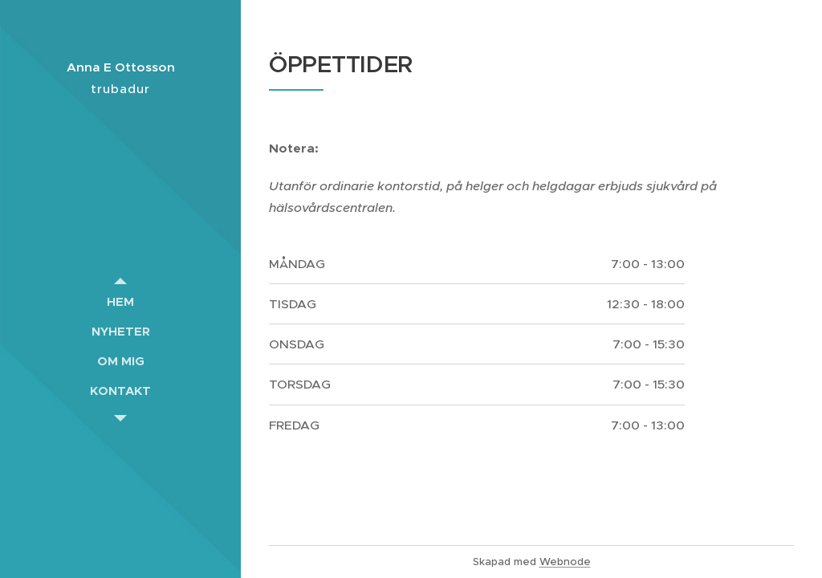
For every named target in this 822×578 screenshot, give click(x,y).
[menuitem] (120, 301)
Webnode (565, 561)
